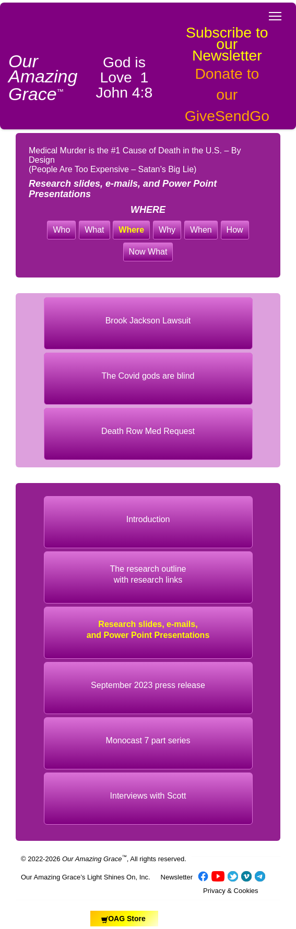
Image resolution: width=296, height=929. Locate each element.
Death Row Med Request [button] (148, 431)
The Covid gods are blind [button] (148, 375)
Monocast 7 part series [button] (148, 740)
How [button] (235, 229)
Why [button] (167, 229)
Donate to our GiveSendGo (227, 94)
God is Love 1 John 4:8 (124, 77)
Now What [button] (148, 251)
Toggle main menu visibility (276, 13)
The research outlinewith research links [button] (148, 574)
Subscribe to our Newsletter (227, 44)
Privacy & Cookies (230, 891)
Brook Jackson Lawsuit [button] (148, 320)
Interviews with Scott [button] (148, 795)
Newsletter (177, 877)
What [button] (94, 229)
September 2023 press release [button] (148, 685)
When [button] (201, 229)
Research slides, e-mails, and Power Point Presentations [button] (148, 630)
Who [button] (61, 229)
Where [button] (131, 229)
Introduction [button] (148, 519)
